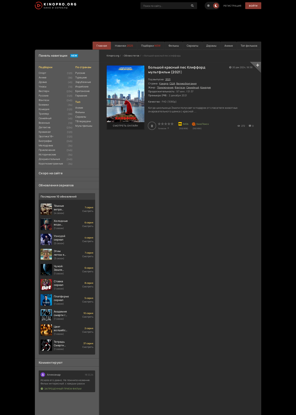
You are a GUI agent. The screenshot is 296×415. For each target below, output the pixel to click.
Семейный (45, 118)
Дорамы (211, 45)
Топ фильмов (249, 45)
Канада (163, 83)
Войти (253, 5)
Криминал (45, 131)
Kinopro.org (113, 55)
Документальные (49, 159)
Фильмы (174, 45)
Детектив (44, 127)
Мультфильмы (83, 125)
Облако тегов (131, 55)
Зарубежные (83, 82)
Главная (101, 45)
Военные (44, 122)
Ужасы (42, 86)
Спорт (42, 73)
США (172, 83)
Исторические (47, 154)
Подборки (151, 45)
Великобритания (186, 83)
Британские (82, 91)
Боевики (44, 104)
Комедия (44, 109)
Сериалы (192, 45)
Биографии (45, 141)
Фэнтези (44, 100)
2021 (176, 72)
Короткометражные (51, 163)
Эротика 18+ (46, 136)
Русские (44, 95)
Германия (81, 95)
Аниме (228, 45)
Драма (43, 82)
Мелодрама (46, 145)
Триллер (44, 113)
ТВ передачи (83, 121)
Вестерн (44, 91)
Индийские (82, 86)
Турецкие (81, 77)
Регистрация (232, 5)
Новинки (124, 45)
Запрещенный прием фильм (61, 388)
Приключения (47, 150)
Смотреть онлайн (125, 125)
